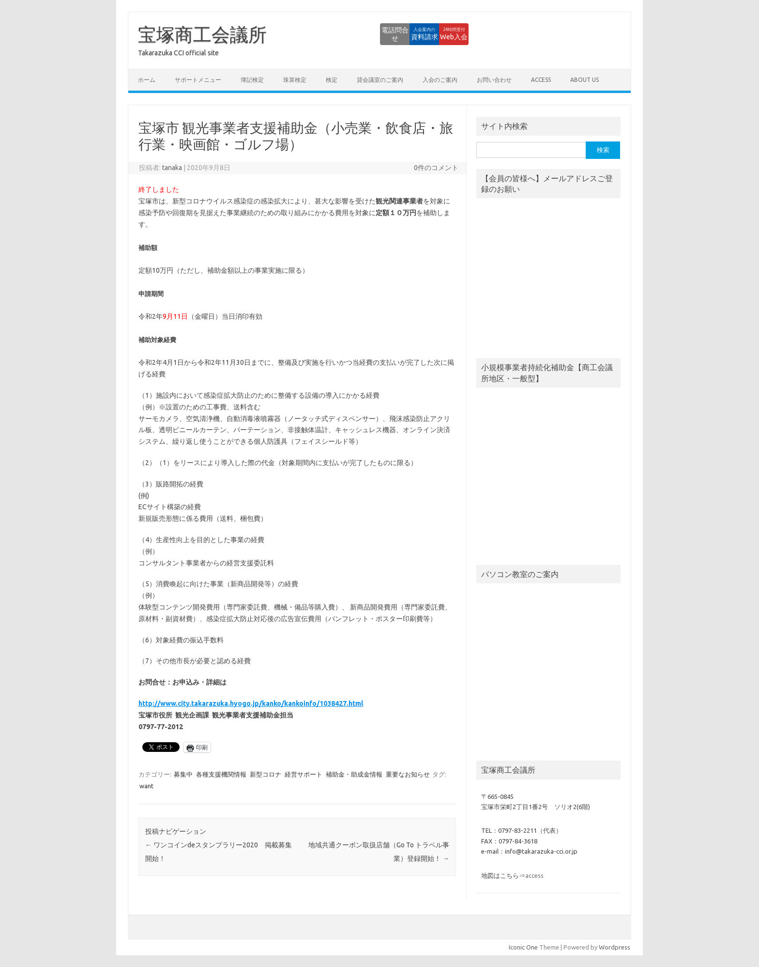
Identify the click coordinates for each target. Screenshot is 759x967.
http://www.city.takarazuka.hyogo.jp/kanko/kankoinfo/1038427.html (250, 703)
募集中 (183, 774)
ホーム (146, 80)
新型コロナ (265, 774)
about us (584, 80)
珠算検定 (294, 80)
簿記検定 (252, 80)
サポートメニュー (198, 80)
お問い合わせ (494, 80)
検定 (331, 80)
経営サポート (303, 774)
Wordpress (614, 947)
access (541, 80)
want (146, 785)
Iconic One (523, 947)
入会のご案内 (440, 80)
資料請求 (388, 34)
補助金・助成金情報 (354, 774)
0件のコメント (436, 168)
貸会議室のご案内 (380, 80)
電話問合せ (335, 34)
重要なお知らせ (408, 774)
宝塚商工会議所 (202, 34)
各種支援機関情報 (221, 774)
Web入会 (442, 34)
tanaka (172, 168)
